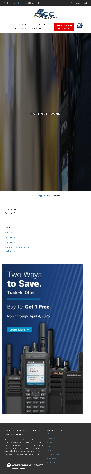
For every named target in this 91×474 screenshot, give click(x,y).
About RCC (10, 232)
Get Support (10, 237)
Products (24, 25)
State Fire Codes (53, 454)
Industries (20, 29)
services (41, 25)
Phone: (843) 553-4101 (30, 3)
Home (12, 25)
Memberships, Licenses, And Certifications (18, 249)
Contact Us (11, 3)
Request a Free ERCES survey (64, 26)
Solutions (50, 442)
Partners (50, 450)
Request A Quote (81, 3)
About (49, 434)
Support (36, 29)
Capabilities (51, 438)
